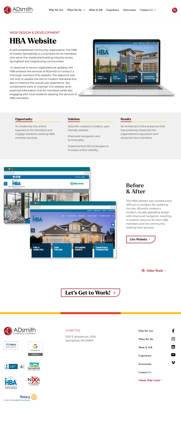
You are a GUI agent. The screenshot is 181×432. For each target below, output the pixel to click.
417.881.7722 (72, 330)
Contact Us (148, 10)
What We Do (76, 10)
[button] (174, 10)
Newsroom (129, 10)
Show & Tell (95, 10)
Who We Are (56, 10)
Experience (112, 10)
